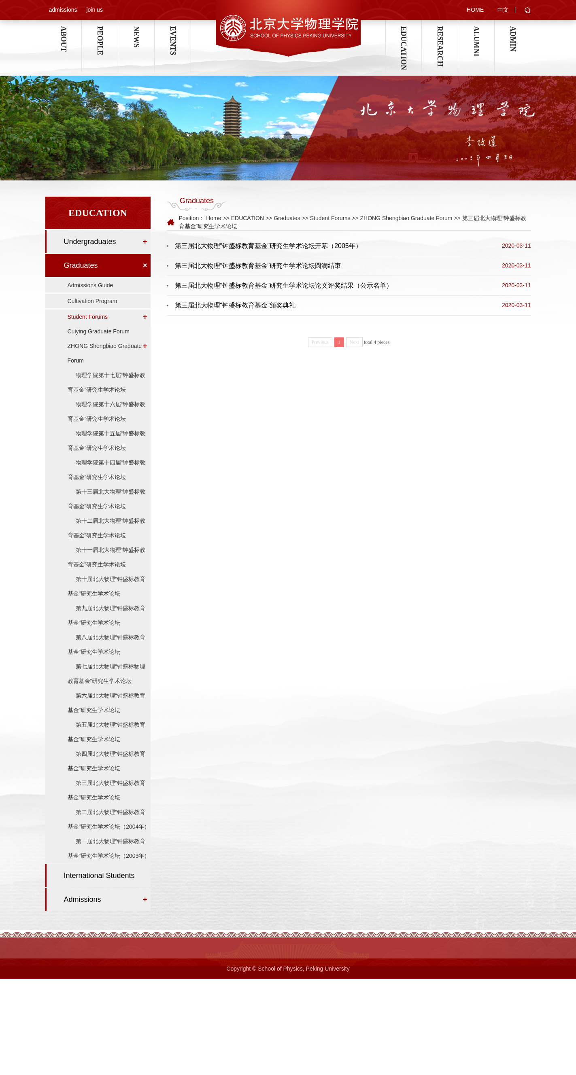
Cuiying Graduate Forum (99, 341)
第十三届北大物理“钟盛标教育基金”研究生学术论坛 (107, 508)
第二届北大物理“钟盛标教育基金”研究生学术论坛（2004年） (109, 829)
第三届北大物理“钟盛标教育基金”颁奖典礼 (235, 306)
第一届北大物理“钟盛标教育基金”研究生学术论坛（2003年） (109, 858)
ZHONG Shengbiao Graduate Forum (105, 362)
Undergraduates (90, 251)
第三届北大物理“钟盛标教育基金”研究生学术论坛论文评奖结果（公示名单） (284, 286)
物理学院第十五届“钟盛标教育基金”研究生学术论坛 (107, 450)
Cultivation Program (92, 310)
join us (94, 10)
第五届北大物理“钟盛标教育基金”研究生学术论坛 (107, 741)
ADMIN (513, 30)
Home (213, 219)
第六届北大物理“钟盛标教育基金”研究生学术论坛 (107, 712)
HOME (475, 10)
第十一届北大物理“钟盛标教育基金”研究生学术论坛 (107, 566)
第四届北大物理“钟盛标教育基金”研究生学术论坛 (107, 770)
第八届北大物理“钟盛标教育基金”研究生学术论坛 (107, 654)
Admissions (82, 909)
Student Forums (88, 326)
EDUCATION (404, 30)
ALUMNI (476, 30)
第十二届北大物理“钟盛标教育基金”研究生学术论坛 (107, 537)
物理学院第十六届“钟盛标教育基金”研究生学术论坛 (107, 421)
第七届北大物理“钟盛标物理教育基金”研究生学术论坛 (107, 683)
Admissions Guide (90, 295)
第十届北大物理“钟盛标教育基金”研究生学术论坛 (107, 595)
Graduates (81, 275)
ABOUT (63, 30)
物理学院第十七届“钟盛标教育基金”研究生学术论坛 (107, 392)
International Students (99, 885)
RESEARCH (440, 30)
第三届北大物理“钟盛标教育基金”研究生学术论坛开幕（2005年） (268, 247)
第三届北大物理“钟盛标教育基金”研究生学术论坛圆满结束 (258, 266)
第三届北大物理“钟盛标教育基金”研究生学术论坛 (107, 799)
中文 (503, 10)
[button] (527, 11)
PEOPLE (100, 30)
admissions (63, 10)
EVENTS (172, 30)
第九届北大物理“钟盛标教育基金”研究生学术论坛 (107, 625)
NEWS (136, 30)
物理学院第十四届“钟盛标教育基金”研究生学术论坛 (107, 479)
